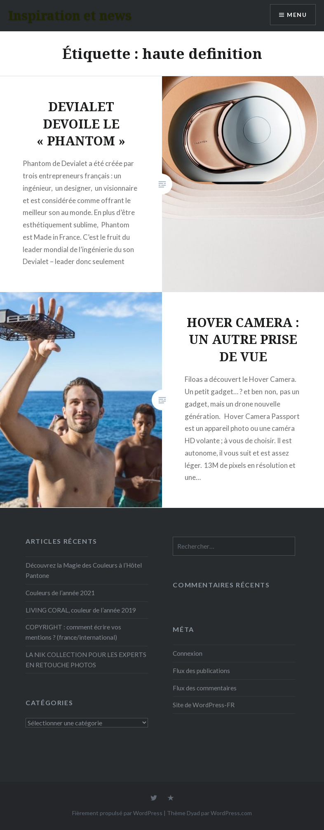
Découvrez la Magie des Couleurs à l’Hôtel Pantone (84, 570)
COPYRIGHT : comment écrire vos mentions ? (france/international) (73, 632)
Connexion (187, 653)
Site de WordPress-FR (204, 704)
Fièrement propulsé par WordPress (117, 812)
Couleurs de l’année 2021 (60, 592)
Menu (297, 14)
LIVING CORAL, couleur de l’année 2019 (81, 610)
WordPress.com (231, 812)
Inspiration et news (69, 15)
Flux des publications (201, 670)
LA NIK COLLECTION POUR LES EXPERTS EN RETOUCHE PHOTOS (86, 660)
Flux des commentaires (205, 688)
